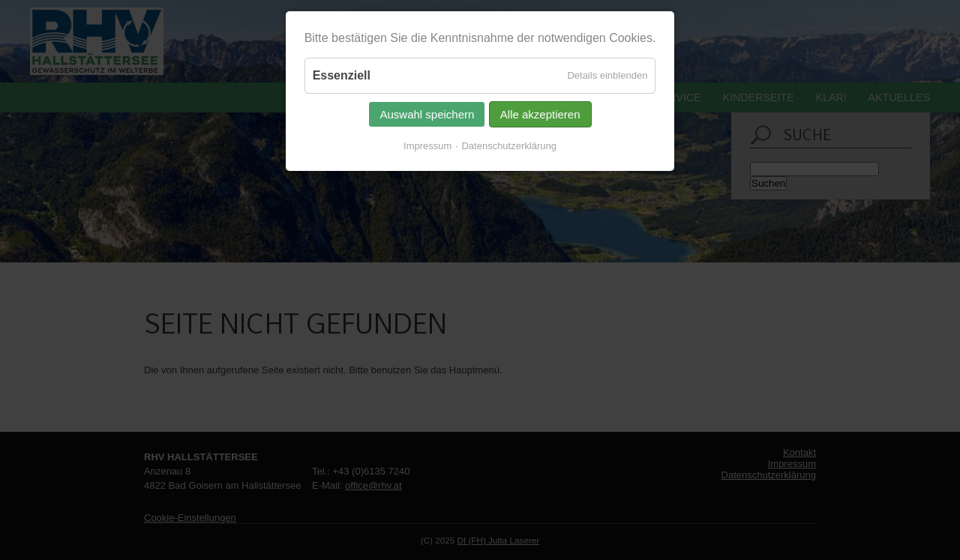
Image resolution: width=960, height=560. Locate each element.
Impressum (428, 145)
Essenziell (341, 75)
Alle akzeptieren (540, 114)
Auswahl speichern (427, 114)
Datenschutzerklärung (508, 145)
